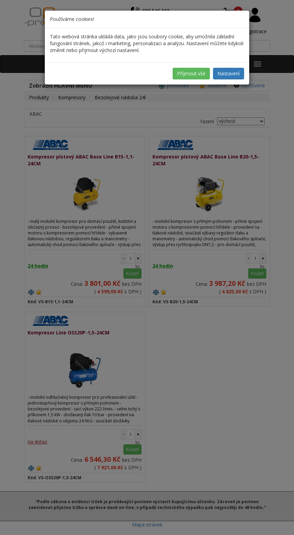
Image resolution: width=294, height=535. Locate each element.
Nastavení (228, 73)
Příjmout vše (191, 73)
